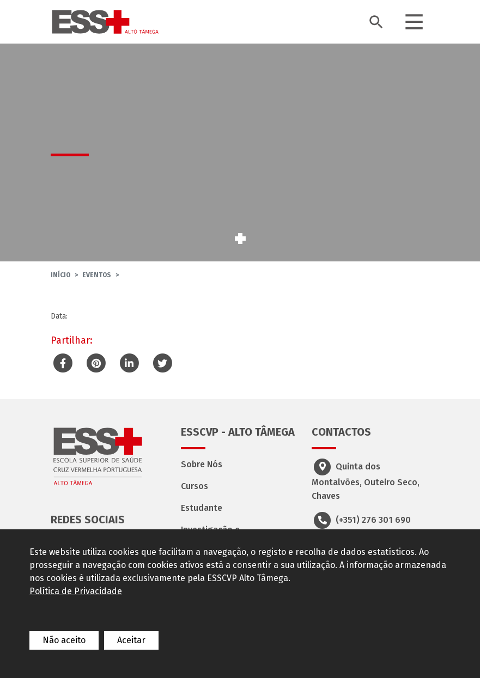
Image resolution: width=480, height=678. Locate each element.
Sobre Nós (201, 464)
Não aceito (64, 640)
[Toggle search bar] (376, 22)
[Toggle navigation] (414, 21)
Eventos (96, 275)
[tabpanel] (240, 152)
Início (60, 275)
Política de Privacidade (75, 591)
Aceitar (131, 640)
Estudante (201, 508)
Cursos (194, 486)
